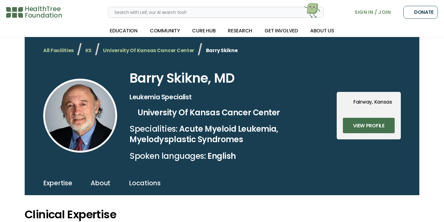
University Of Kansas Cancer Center (148, 50)
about (101, 183)
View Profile (368, 125)
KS (88, 50)
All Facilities (58, 50)
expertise (57, 183)
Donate (421, 12)
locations (145, 183)
